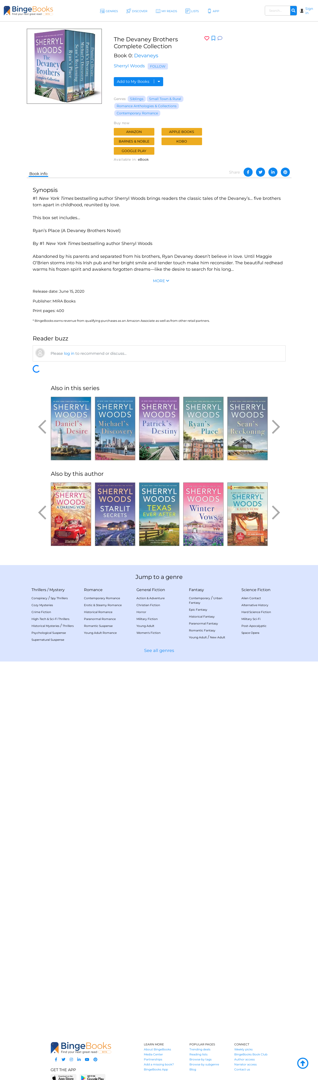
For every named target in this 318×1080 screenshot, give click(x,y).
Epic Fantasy (198, 609)
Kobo (181, 141)
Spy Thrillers (59, 598)
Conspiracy (39, 598)
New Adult (217, 637)
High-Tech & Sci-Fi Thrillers (50, 619)
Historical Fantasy (202, 616)
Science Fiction (256, 590)
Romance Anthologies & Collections (147, 106)
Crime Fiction (41, 612)
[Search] (293, 11)
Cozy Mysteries (42, 605)
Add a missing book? (159, 1064)
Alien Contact (251, 598)
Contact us (242, 1069)
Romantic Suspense (98, 626)
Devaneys (146, 55)
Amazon (134, 132)
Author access (244, 1059)
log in (69, 353)
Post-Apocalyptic (253, 626)
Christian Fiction (148, 605)
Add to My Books (138, 81)
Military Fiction (147, 619)
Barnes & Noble (134, 141)
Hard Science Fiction (256, 612)
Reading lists (198, 1054)
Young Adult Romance (100, 633)
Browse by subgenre (204, 1064)
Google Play (134, 151)
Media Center (153, 1054)
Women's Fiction (148, 633)
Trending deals (199, 1049)
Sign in (309, 10)
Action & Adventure (150, 598)
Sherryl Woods (129, 66)
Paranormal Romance (100, 619)
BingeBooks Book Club (250, 1054)
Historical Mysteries (45, 626)
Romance (93, 590)
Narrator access (245, 1064)
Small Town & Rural (165, 99)
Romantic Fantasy (202, 630)
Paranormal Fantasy (203, 623)
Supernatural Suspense (47, 639)
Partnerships (153, 1059)
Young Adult (145, 626)
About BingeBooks (157, 1049)
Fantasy (196, 590)
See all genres (159, 650)
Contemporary (199, 598)
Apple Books (181, 132)
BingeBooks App (156, 1069)
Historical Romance (98, 612)
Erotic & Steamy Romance (103, 605)
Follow (158, 66)
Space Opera (250, 633)
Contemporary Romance (137, 113)
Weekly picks (243, 1049)
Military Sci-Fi (251, 619)
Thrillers (38, 590)
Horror (141, 612)
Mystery (57, 590)
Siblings (136, 99)
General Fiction (150, 590)
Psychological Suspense (48, 633)
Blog (192, 1069)
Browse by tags (200, 1059)
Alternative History (254, 605)
